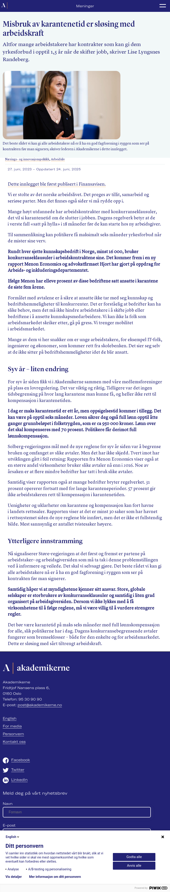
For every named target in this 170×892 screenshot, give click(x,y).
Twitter (17, 769)
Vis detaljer (13, 877)
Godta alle (134, 857)
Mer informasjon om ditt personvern (55, 877)
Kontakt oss (14, 741)
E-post (9, 825)
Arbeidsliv (58, 159)
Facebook (20, 759)
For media (12, 726)
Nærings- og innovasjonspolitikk (27, 159)
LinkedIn (19, 779)
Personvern (13, 733)
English (9, 718)
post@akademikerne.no (40, 705)
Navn (8, 803)
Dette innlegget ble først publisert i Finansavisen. (57, 184)
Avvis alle (134, 865)
